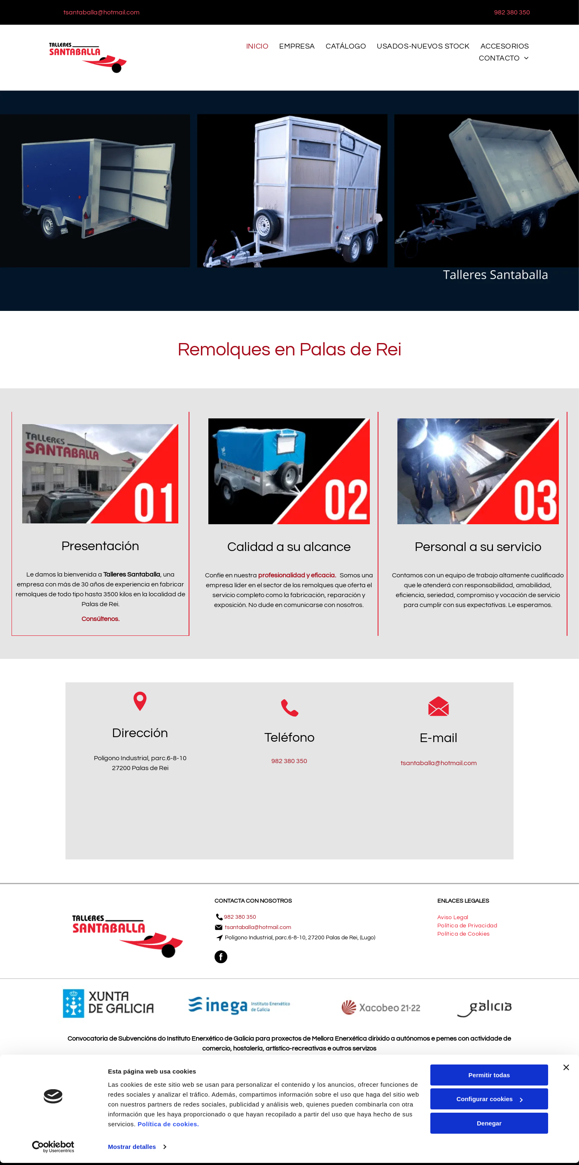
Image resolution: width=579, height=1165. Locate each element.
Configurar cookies (489, 1100)
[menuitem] (259, 48)
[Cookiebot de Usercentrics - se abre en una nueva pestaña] (53, 1149)
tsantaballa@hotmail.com (439, 763)
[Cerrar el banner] (566, 1069)
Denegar (489, 1125)
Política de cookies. (168, 1126)
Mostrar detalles (132, 1148)
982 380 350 (289, 761)
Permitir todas (489, 1077)
